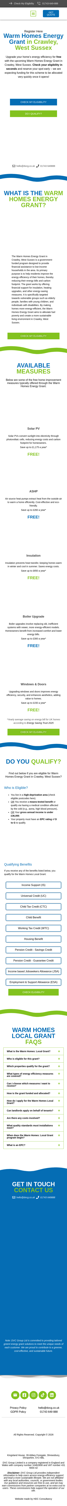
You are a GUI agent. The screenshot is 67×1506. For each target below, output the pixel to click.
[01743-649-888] (39, 3)
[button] (33, 13)
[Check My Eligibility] (10, 3)
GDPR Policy (18, 1411)
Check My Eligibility (24, 3)
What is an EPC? (16, 1145)
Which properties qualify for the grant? (28, 1066)
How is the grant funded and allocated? (28, 1093)
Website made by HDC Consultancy (33, 1499)
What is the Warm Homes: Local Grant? (28, 1051)
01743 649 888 (49, 1411)
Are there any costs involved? (23, 1118)
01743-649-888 (50, 3)
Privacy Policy (18, 1407)
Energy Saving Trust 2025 (40, 723)
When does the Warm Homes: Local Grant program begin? (30, 1136)
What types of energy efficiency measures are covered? (30, 1074)
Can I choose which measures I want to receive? (28, 1084)
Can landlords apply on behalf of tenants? (30, 1110)
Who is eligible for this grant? (23, 1058)
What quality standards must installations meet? (30, 1126)
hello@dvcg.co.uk (48, 1407)
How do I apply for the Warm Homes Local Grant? (30, 1101)
